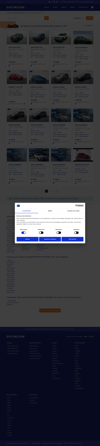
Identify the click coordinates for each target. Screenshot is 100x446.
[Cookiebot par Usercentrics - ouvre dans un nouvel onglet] (76, 206)
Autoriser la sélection (50, 239)
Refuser (27, 239)
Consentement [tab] (26, 211)
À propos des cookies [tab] (73, 211)
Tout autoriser (72, 239)
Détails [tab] (50, 211)
